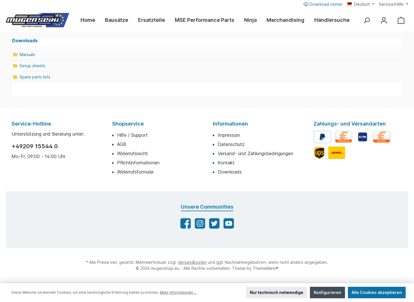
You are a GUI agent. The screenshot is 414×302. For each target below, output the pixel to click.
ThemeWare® (266, 268)
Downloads (230, 172)
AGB (121, 144)
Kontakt (226, 163)
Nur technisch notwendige (276, 292)
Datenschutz (231, 144)
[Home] (90, 20)
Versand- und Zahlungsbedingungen (255, 153)
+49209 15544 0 (35, 146)
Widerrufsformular (135, 172)
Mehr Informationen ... (178, 292)
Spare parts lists (35, 76)
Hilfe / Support (132, 135)
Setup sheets (32, 65)
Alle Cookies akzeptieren (377, 292)
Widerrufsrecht (132, 153)
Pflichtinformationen (138, 163)
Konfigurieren (327, 292)
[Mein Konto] (384, 20)
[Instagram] (199, 223)
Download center (323, 4)
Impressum (229, 135)
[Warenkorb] (401, 20)
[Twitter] (214, 223)
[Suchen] (366, 20)
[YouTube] (228, 223)
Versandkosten (192, 262)
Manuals (27, 54)
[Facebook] (185, 223)
